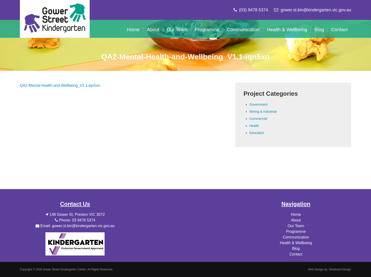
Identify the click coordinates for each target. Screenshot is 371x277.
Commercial (258, 119)
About (153, 29)
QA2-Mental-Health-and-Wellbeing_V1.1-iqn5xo (60, 85)
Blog (319, 29)
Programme (207, 29)
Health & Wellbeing (287, 29)
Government (258, 104)
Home (133, 29)
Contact (339, 29)
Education (256, 133)
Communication (243, 29)
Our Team (177, 29)
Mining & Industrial (263, 111)
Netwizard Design (340, 269)
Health (254, 126)
